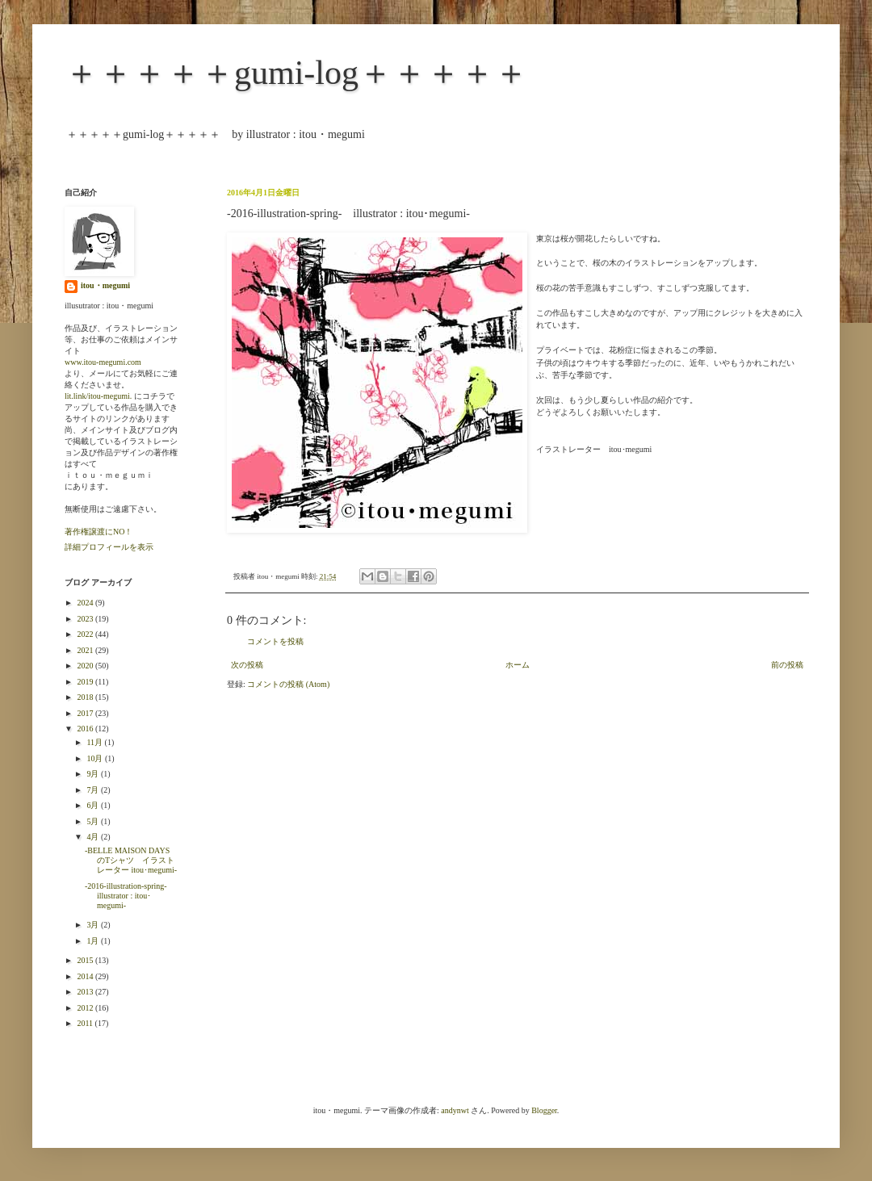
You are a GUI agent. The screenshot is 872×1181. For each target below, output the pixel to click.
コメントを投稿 (275, 641)
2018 (86, 697)
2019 (86, 681)
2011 (85, 1023)
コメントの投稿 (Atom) (288, 684)
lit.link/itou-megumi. (98, 396)
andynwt (454, 1110)
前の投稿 (787, 664)
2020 (86, 665)
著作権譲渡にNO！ (98, 531)
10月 (95, 758)
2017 (86, 713)
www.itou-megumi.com (103, 362)
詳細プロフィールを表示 (109, 546)
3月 (93, 924)
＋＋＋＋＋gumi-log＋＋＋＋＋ (296, 72)
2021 (86, 650)
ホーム (517, 664)
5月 (93, 821)
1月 (93, 940)
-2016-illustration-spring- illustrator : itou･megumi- (130, 896)
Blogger (544, 1110)
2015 (86, 960)
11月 (95, 742)
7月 (93, 789)
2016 (86, 728)
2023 (86, 618)
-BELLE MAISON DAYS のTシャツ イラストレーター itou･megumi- (131, 860)
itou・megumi (105, 285)
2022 (86, 634)
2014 (86, 976)
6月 (93, 805)
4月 (93, 836)
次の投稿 (247, 664)
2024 (86, 602)
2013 (86, 991)
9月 (93, 773)
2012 (86, 1007)
